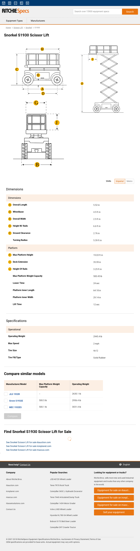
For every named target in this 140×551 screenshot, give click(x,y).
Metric (130, 181)
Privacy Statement (81, 539)
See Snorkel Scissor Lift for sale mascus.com (27, 450)
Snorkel (29, 28)
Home (8, 28)
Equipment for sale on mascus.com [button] (116, 504)
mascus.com (11, 497)
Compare (13, 416)
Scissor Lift (18, 28)
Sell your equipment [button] (114, 512)
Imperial (120, 181)
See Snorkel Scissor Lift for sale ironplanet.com (28, 446)
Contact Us (25, 464)
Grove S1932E (16, 401)
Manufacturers (38, 20)
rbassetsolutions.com (15, 503)
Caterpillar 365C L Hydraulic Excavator (66, 491)
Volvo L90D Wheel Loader (60, 509)
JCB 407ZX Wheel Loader (60, 479)
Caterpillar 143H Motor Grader (62, 503)
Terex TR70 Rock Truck (59, 485)
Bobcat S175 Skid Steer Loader (63, 521)
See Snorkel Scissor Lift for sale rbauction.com (28, 442)
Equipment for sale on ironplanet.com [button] (116, 497)
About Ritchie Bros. (14, 479)
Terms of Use (95, 539)
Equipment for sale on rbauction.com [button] (116, 490)
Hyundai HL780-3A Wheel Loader (64, 515)
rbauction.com (12, 485)
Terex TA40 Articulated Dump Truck (64, 497)
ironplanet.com (12, 491)
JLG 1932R (14, 394)
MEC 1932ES (15, 407)
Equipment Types (14, 20)
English (127, 464)
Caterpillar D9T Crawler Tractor (63, 527)
